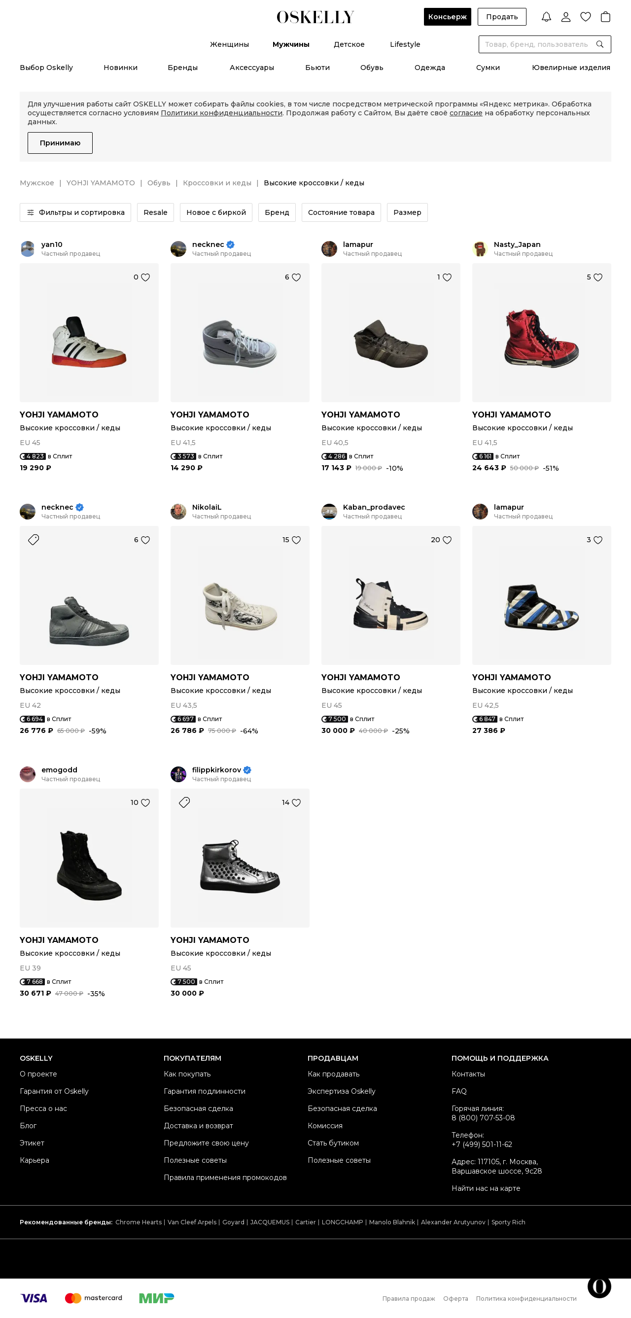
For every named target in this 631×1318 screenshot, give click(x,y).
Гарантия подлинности (204, 1091)
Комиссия (325, 1125)
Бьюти (317, 67)
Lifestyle (405, 44)
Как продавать (333, 1074)
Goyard (233, 1222)
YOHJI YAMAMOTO (101, 182)
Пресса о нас (43, 1108)
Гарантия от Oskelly (54, 1091)
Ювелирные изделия (571, 67)
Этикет (32, 1143)
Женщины (229, 44)
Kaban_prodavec (374, 507)
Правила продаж (409, 1298)
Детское (349, 44)
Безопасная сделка (198, 1108)
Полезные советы (195, 1160)
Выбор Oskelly (46, 67)
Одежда (430, 67)
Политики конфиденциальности (221, 112)
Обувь (372, 67)
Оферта (455, 1298)
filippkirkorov (216, 770)
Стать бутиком (333, 1143)
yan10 (52, 245)
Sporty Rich (508, 1222)
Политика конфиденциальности (526, 1298)
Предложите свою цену (206, 1143)
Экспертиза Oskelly (342, 1091)
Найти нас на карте (486, 1188)
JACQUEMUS (269, 1222)
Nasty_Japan (517, 245)
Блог (28, 1125)
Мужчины (291, 44)
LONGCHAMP (342, 1222)
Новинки (121, 67)
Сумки (488, 67)
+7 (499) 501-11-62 (482, 1144)
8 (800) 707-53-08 (483, 1117)
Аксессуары (252, 67)
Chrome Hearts (138, 1222)
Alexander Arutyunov (453, 1222)
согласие (466, 112)
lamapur (358, 245)
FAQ (459, 1091)
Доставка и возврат (198, 1125)
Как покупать (187, 1074)
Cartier (305, 1222)
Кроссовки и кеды (217, 182)
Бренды (183, 67)
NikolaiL (207, 507)
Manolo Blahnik (392, 1222)
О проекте (38, 1074)
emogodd (59, 770)
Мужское (37, 182)
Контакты (468, 1074)
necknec (208, 245)
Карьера (34, 1160)
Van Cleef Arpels (192, 1222)
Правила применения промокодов (225, 1177)
